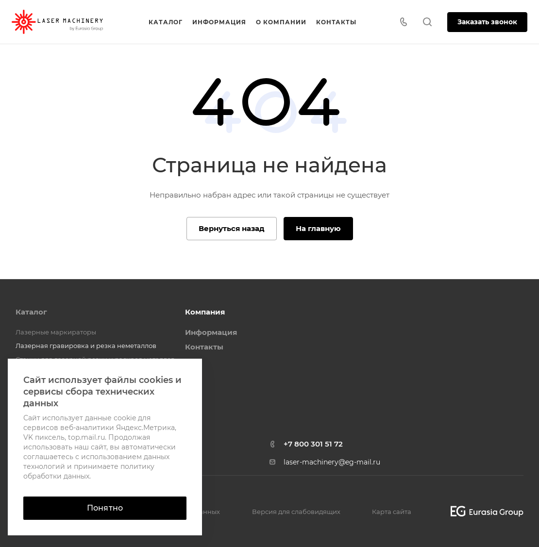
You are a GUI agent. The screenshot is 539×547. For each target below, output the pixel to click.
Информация (211, 332)
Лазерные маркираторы (56, 332)
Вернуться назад (232, 228)
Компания (205, 311)
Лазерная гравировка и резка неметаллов (86, 345)
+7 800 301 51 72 (313, 443)
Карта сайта (391, 511)
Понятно (105, 508)
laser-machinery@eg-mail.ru (332, 462)
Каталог (31, 311)
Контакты (204, 346)
